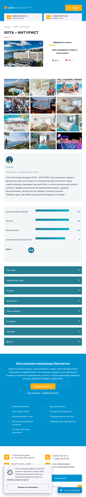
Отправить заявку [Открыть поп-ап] (43, 386)
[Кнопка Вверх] (80, 487)
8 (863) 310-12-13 (19, 16)
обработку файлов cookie (18, 480)
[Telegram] (70, 490)
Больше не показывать (28, 487)
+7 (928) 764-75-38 (59, 16)
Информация (60, 478)
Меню (74, 8)
